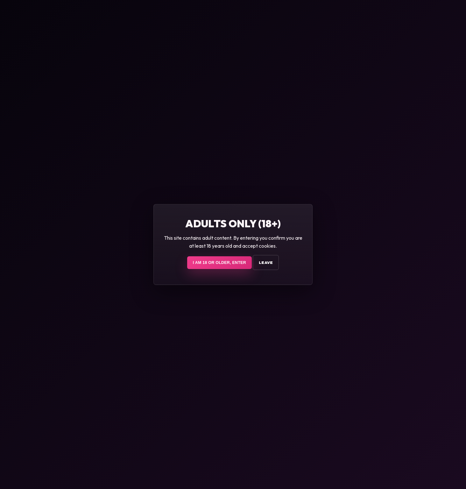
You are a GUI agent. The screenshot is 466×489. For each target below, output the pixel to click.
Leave (266, 262)
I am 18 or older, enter (219, 262)
